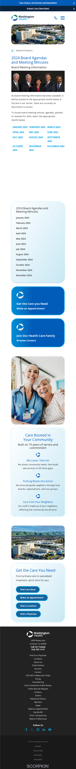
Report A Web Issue (38, 719)
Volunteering (38, 683)
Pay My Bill (38, 713)
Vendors (38, 693)
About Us (38, 663)
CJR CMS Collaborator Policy (38, 676)
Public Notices (38, 666)
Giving (38, 679)
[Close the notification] (74, 3)
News (38, 706)
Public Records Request (38, 689)
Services (38, 669)
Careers (38, 673)
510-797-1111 (38, 650)
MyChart (38, 703)
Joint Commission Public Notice (38, 686)
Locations (38, 659)
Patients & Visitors (38, 699)
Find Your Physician (38, 656)
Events (38, 696)
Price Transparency (38, 716)
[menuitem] (38, 217)
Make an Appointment (38, 709)
